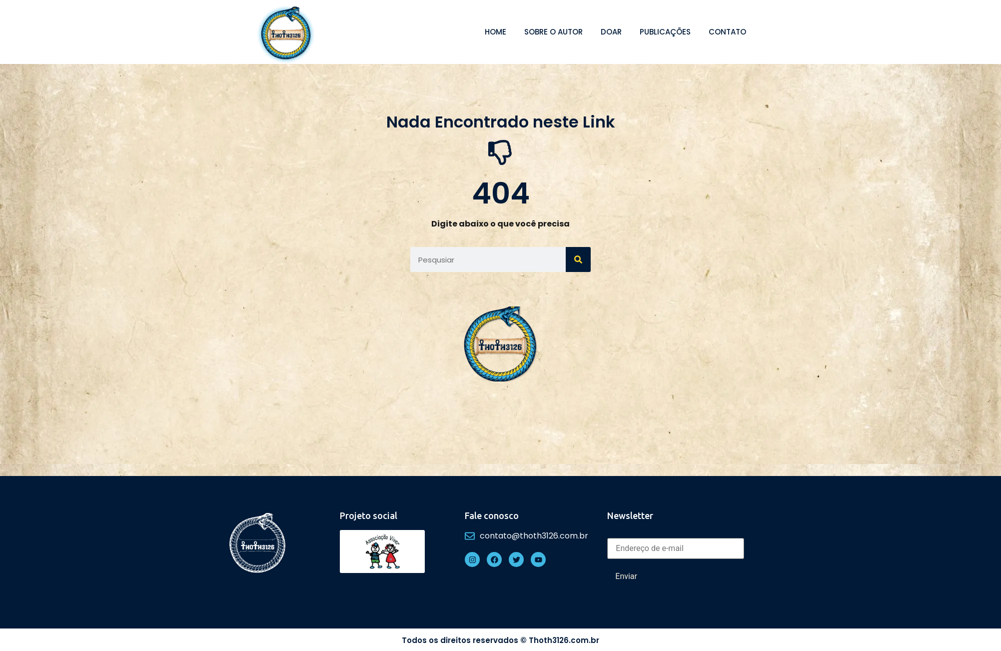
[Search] (578, 259)
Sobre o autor (553, 31)
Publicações (665, 31)
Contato (727, 31)
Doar (611, 31)
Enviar (626, 576)
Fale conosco (492, 515)
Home (495, 31)
